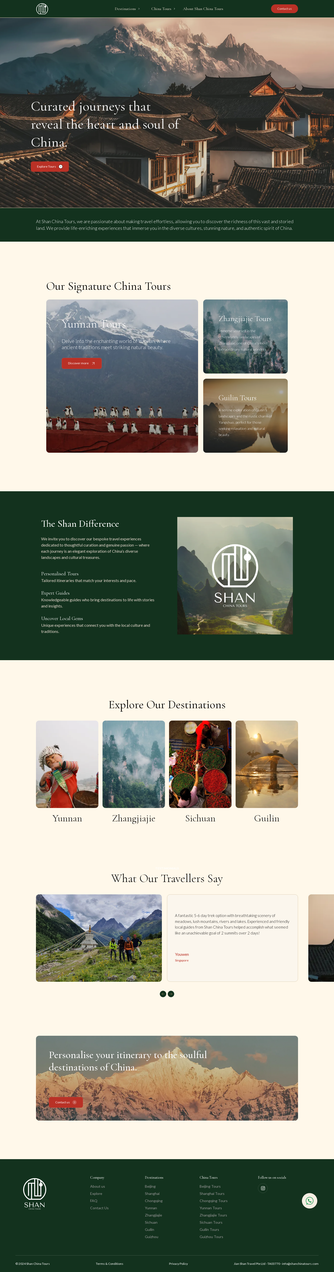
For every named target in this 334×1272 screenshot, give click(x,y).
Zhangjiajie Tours (213, 1215)
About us (97, 1186)
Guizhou (151, 1236)
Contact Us (99, 1208)
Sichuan (151, 1222)
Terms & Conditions (109, 1264)
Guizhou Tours (211, 1236)
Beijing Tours (210, 1186)
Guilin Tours (209, 1229)
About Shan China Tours (203, 8)
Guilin (149, 1229)
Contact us (284, 9)
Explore (96, 1193)
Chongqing (154, 1200)
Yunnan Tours (211, 1208)
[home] (42, 8)
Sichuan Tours (211, 1222)
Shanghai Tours (212, 1193)
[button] (127, 8)
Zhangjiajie (153, 1215)
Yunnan (151, 1208)
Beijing (150, 1186)
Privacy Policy (178, 1264)
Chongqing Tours (214, 1200)
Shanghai (152, 1193)
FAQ (93, 1200)
